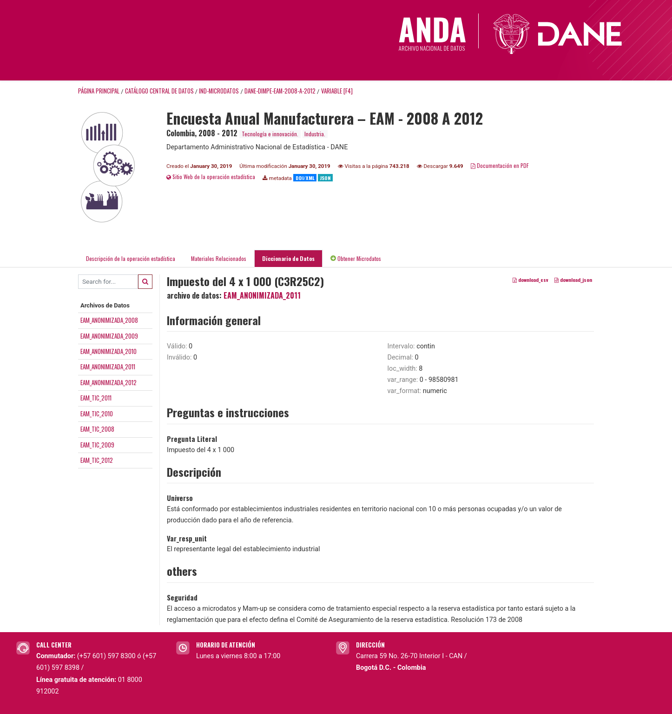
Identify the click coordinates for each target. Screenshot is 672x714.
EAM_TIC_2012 (96, 460)
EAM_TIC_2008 (97, 429)
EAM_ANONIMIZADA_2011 (107, 366)
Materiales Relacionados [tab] (218, 258)
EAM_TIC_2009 (97, 444)
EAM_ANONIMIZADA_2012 (108, 382)
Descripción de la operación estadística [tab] (130, 258)
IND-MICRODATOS (219, 91)
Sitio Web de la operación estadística (210, 176)
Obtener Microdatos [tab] (355, 258)
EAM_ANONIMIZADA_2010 (108, 351)
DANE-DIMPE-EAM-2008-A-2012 (280, 91)
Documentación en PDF (500, 165)
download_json (573, 279)
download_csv (530, 279)
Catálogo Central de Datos (159, 91)
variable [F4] (337, 91)
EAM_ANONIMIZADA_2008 (109, 320)
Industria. (314, 134)
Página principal (98, 91)
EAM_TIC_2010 (96, 413)
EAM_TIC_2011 (96, 397)
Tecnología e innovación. (270, 134)
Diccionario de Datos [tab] (288, 258)
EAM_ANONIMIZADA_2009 (109, 335)
